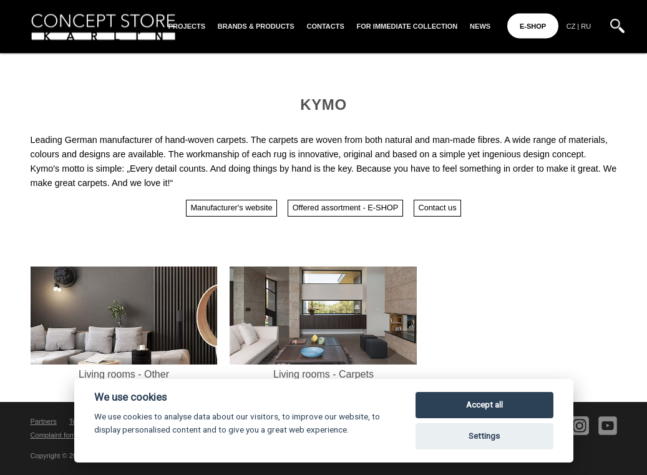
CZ (571, 26)
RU (586, 26)
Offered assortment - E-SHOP (346, 207)
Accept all (484, 404)
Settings (484, 436)
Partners (44, 421)
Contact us (437, 207)
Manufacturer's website (231, 207)
